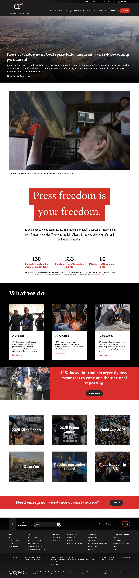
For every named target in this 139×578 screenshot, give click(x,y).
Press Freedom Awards (74, 543)
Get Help (125, 10)
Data (30, 534)
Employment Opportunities (97, 543)
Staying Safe (56, 540)
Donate (112, 10)
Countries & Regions (121, 534)
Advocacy (19, 335)
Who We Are (92, 540)
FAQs (105, 574)
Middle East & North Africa (121, 543)
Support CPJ (71, 537)
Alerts (11, 537)
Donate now (94, 393)
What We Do (92, 537)
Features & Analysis (15, 540)
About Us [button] (101, 10)
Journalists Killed (33, 537)
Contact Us (92, 549)
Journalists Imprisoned (35, 540)
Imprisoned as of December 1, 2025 (69, 262)
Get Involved (72, 534)
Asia (114, 549)
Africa (115, 546)
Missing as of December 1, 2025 (102, 262)
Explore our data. (97, 275)
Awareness (62, 335)
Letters (11, 543)
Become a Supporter (106, 524)
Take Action (71, 540)
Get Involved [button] (88, 10)
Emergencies (56, 537)
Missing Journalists (34, 543)
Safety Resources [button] (73, 10)
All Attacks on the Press (35, 546)
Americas (116, 537)
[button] (128, 1)
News (11, 534)
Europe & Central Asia (120, 540)
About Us (92, 534)
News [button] (52, 10)
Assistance (105, 335)
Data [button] (60, 10)
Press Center (92, 546)
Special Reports (14, 546)
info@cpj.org (126, 557)
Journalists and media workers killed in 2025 (36, 262)
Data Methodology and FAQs (37, 549)
